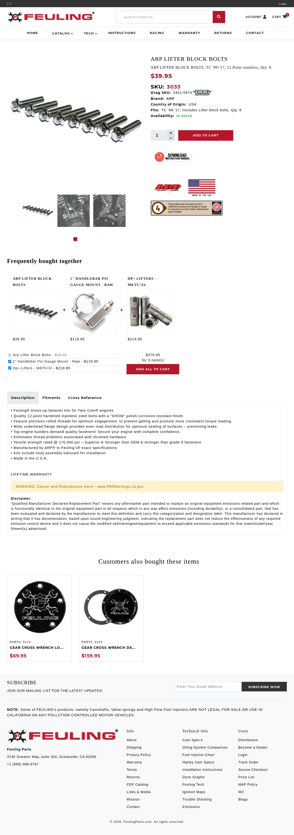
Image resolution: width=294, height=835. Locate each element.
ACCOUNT (255, 17)
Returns (223, 33)
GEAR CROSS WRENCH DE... (109, 647)
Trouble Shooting (197, 799)
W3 (241, 792)
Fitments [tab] (51, 398)
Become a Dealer (253, 747)
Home (32, 33)
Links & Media (139, 792)
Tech (89, 33)
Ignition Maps (194, 792)
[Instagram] (10, 4)
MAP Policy (248, 784)
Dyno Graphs (194, 777)
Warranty (189, 33)
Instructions (122, 33)
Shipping (134, 747)
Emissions (191, 807)
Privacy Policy (139, 755)
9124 (27, 642)
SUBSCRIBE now (264, 687)
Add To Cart (206, 135)
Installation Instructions (202, 770)
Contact (255, 33)
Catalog (61, 33)
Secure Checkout (252, 770)
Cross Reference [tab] (85, 398)
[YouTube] (8, 4)
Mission (133, 799)
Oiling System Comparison (205, 747)
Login (283, 4)
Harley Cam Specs (198, 762)
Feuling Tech (193, 784)
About (132, 740)
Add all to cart (153, 369)
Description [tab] (23, 398)
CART (279, 17)
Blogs (243, 799)
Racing (157, 33)
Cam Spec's (193, 740)
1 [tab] (75, 239)
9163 (98, 642)
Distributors (248, 740)
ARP (170, 99)
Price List (246, 777)
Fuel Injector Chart (199, 755)
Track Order (248, 762)
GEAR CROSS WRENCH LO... (37, 647)
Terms (132, 770)
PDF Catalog (138, 784)
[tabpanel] (38, 211)
